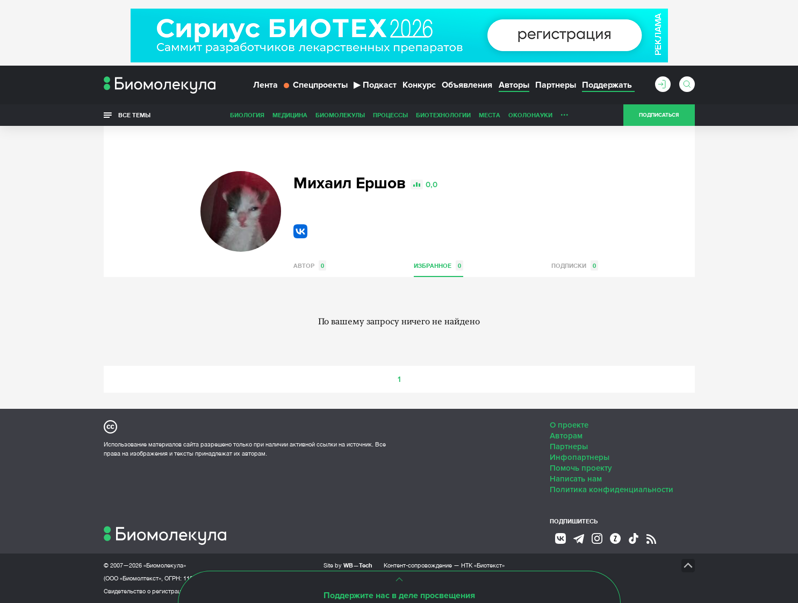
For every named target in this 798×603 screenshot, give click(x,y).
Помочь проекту (581, 468)
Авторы (514, 85)
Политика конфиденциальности (611, 489)
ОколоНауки (530, 114)
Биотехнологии (443, 114)
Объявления (467, 85)
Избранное (438, 265)
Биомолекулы (340, 114)
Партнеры (555, 85)
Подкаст (375, 85)
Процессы (390, 114)
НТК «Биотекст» (483, 565)
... (564, 112)
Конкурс (419, 85)
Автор (309, 265)
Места (489, 114)
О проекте (569, 425)
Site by (347, 565)
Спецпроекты (316, 85)
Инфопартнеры (579, 457)
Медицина (289, 114)
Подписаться (659, 115)
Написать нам (576, 479)
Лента (265, 85)
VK (300, 231)
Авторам (566, 436)
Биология (247, 114)
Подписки (574, 265)
